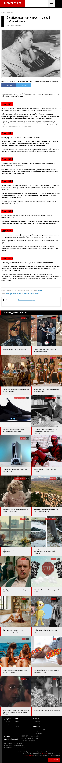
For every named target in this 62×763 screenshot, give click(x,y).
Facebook (9, 85)
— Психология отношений (22, 724)
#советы (15, 294)
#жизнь (37, 294)
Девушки (7, 719)
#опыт (32, 294)
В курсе (7, 736)
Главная (3, 13)
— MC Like (7, 721)
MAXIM (40, 290)
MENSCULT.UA (13, 743)
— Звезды (7, 724)
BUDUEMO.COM (14, 748)
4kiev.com (28, 741)
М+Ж (16, 719)
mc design (44, 753)
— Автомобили (37, 724)
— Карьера (36, 731)
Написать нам (54, 759)
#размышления (24, 294)
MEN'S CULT (30, 738)
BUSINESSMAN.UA (14, 745)
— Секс (17, 726)
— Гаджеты (36, 721)
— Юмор (17, 721)
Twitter (23, 85)
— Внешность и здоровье (40, 729)
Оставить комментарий (26, 300)
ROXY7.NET (30, 736)
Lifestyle (36, 726)
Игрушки (36, 719)
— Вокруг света (37, 734)
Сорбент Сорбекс (28, 755)
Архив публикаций (11, 739)
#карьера (9, 294)
